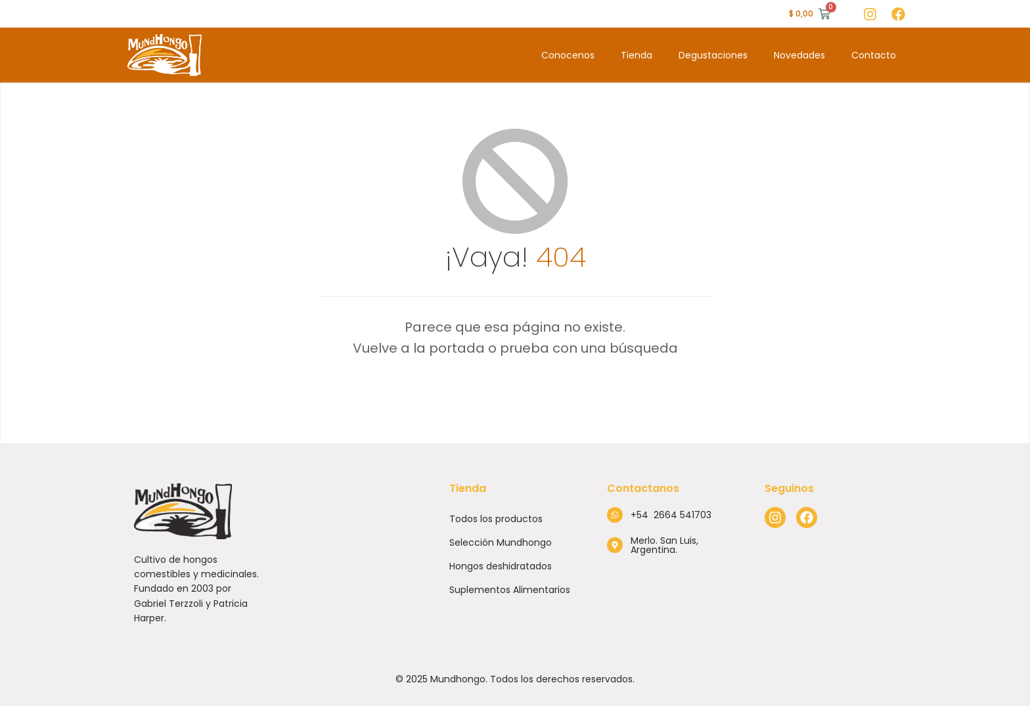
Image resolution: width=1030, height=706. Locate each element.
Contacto (873, 55)
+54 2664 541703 (671, 514)
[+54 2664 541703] (615, 515)
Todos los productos (496, 518)
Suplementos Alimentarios (509, 589)
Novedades (799, 55)
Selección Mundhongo (500, 542)
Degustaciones (713, 55)
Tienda (636, 55)
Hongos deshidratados (500, 566)
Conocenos (567, 55)
